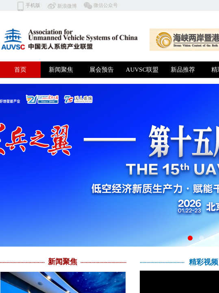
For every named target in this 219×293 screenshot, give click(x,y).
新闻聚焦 (61, 69)
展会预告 (101, 69)
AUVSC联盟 (142, 69)
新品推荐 (183, 69)
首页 (20, 69)
